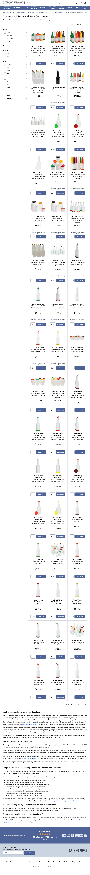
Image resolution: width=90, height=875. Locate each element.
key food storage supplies (78, 762)
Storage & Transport (52, 7)
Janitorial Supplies (34, 7)
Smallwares (17, 7)
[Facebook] (70, 850)
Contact (65, 3)
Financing (32, 862)
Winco (35, 758)
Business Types (85, 7)
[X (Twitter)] (74, 850)
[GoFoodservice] (13, 2)
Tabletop (26, 7)
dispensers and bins (70, 801)
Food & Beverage (61, 7)
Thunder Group (26, 758)
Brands (81, 862)
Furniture (68, 7)
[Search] (41, 2)
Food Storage (30, 12)
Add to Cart (41, 63)
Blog (73, 862)
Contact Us (51, 862)
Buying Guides (63, 862)
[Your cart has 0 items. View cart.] (83, 2)
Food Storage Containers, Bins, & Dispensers (48, 12)
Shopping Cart (10, 862)
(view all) (45, 839)
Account (22, 862)
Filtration (77, 7)
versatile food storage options (51, 801)
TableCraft (25, 724)
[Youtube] (82, 850)
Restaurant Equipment (8, 7)
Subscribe (29, 852)
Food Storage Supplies (19, 12)
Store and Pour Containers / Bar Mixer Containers (74, 12)
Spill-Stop (33, 724)
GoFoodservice (7, 12)
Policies (41, 862)
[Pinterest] (77, 850)
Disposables (43, 7)
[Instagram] (85, 850)
